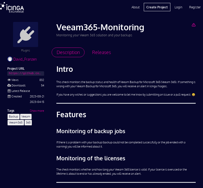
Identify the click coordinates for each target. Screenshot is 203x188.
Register (195, 7)
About (136, 7)
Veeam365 (15, 122)
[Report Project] (193, 24)
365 (28, 122)
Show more (37, 110)
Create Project (157, 7)
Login (178, 7)
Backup (13, 116)
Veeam (25, 116)
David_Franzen (22, 59)
